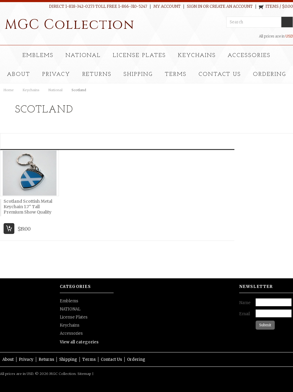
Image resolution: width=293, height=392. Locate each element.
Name (245, 302)
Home (9, 90)
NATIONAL (83, 55)
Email (244, 313)
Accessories (249, 55)
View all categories (79, 342)
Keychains (197, 55)
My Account (167, 6)
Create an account (231, 6)
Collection (69, 25)
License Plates (139, 55)
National (55, 90)
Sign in (194, 6)
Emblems (38, 55)
